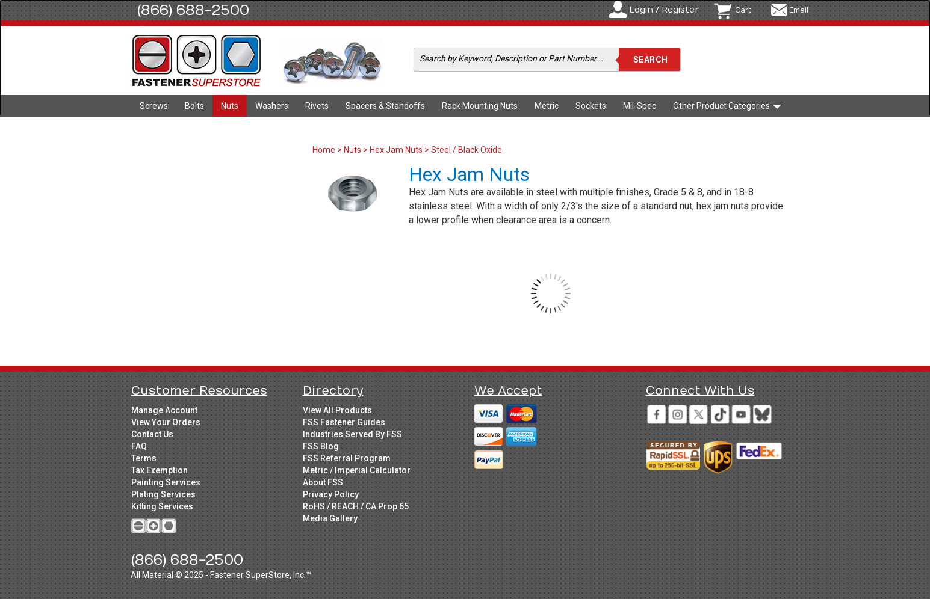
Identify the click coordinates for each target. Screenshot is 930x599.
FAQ (139, 446)
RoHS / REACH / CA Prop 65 (356, 506)
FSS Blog (321, 446)
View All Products (337, 410)
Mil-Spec (639, 106)
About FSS (323, 482)
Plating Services (163, 494)
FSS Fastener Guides (344, 422)
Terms (144, 458)
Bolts (194, 106)
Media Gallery (330, 518)
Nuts (229, 106)
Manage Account (164, 410)
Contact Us (152, 434)
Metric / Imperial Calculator (357, 470)
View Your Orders (165, 422)
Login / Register (664, 10)
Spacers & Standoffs (385, 106)
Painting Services (165, 482)
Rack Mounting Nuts (480, 106)
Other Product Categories (727, 106)
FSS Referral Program (347, 458)
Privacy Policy (331, 494)
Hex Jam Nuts (396, 150)
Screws (154, 106)
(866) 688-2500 (193, 10)
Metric (547, 106)
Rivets (317, 106)
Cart (743, 10)
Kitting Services (162, 506)
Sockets (590, 106)
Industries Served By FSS (352, 434)
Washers (271, 106)
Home (324, 150)
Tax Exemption (159, 470)
